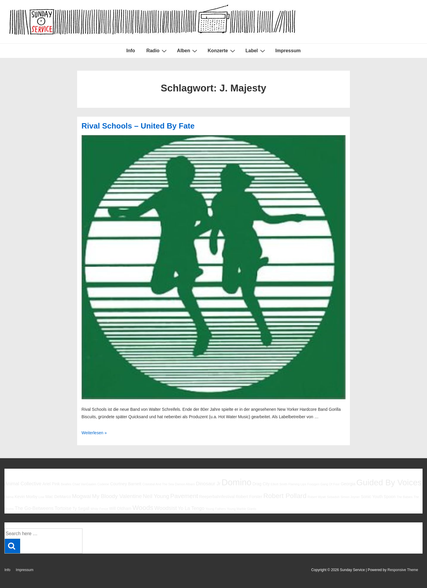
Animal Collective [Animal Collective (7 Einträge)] (23, 483)
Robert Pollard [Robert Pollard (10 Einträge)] (285, 496)
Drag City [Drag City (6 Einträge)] (261, 483)
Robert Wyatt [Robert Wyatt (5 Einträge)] (316, 497)
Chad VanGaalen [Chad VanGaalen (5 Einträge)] (84, 484)
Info (130, 50)
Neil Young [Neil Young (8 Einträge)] (156, 496)
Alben (188, 51)
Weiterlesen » (94, 432)
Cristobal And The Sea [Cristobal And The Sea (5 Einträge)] (158, 484)
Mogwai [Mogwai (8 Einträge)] (81, 496)
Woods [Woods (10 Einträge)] (142, 507)
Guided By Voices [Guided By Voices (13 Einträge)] (389, 482)
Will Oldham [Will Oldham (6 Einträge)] (120, 508)
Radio (157, 51)
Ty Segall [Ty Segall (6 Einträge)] (80, 508)
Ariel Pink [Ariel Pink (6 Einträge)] (51, 483)
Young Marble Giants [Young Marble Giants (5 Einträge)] (241, 509)
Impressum (288, 50)
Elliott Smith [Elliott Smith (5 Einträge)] (279, 484)
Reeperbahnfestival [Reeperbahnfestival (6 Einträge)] (217, 496)
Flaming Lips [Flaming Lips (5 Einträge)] (297, 484)
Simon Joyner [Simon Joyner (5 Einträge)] (350, 497)
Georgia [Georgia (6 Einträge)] (348, 483)
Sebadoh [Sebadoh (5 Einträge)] (333, 497)
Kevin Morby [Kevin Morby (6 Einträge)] (26, 496)
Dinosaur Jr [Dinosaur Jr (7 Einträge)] (208, 483)
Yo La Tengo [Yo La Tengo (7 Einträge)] (191, 508)
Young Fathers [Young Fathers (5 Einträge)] (215, 509)
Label (256, 51)
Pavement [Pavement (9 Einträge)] (184, 495)
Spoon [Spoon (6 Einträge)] (390, 496)
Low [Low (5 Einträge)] (41, 497)
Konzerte (222, 51)
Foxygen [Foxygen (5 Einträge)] (313, 484)
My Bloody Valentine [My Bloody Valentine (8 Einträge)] (117, 496)
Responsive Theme (403, 570)
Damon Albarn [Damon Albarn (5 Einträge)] (185, 484)
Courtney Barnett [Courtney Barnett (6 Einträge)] (125, 483)
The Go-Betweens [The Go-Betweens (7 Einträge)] (34, 508)
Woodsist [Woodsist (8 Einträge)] (165, 508)
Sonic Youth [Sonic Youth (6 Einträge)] (372, 496)
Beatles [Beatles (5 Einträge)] (66, 484)
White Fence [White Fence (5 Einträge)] (99, 509)
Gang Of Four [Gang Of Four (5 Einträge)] (330, 484)
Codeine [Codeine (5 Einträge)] (103, 484)
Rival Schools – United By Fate (138, 125)
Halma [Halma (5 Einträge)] (9, 497)
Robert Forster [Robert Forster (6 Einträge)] (249, 496)
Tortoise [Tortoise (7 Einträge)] (63, 508)
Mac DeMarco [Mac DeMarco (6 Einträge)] (58, 496)
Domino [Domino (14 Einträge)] (236, 482)
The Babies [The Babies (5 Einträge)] (404, 497)
